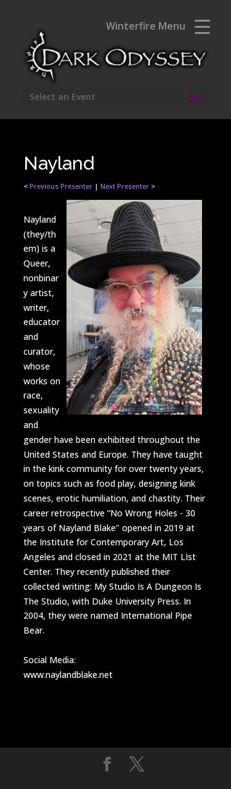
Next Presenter (124, 186)
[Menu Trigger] (202, 26)
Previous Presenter (61, 186)
